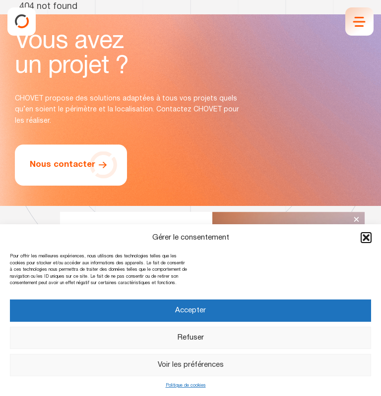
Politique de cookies (186, 386)
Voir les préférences (191, 364)
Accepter (190, 310)
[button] (366, 238)
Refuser (191, 337)
